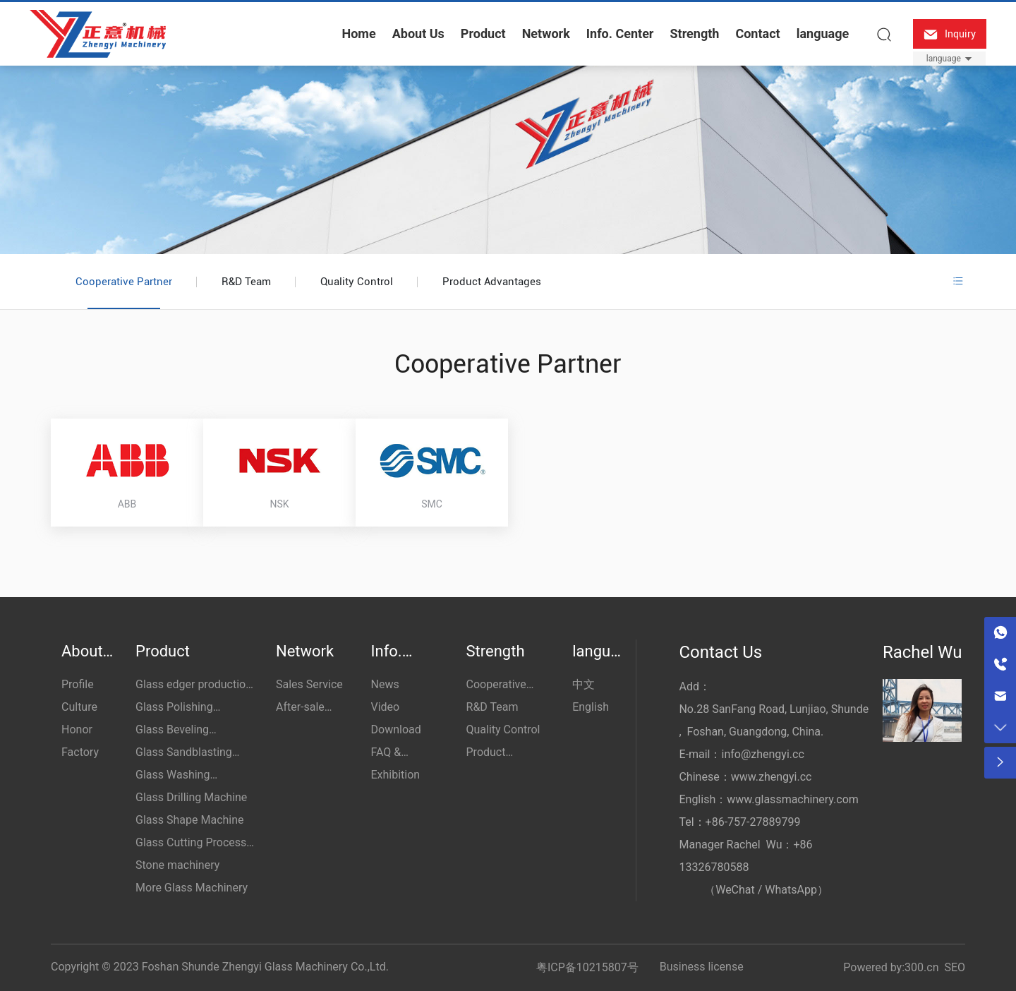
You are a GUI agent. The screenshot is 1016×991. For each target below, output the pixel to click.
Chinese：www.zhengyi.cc (745, 776)
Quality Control (356, 281)
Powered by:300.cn (890, 967)
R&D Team (246, 281)
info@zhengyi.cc (762, 754)
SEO (954, 967)
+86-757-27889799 (753, 822)
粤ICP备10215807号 (587, 967)
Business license (702, 966)
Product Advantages (491, 281)
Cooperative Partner (123, 281)
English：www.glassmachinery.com (768, 799)
